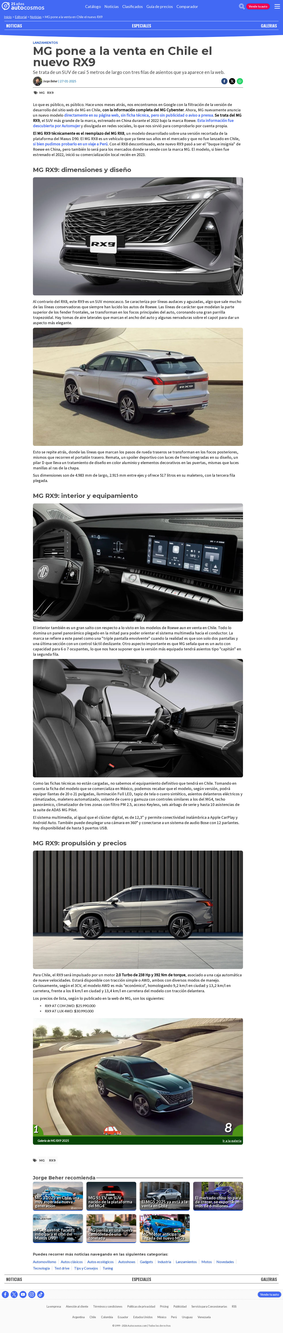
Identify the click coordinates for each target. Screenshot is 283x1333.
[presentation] (138, 1077)
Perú (174, 1317)
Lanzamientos (45, 42)
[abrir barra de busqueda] (242, 6)
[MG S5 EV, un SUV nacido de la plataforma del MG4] (111, 1196)
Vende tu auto (258, 6)
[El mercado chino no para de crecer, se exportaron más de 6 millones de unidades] (218, 1196)
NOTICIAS (14, 26)
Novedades (225, 1262)
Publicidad (180, 1306)
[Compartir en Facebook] (224, 81)
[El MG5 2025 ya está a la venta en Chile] (165, 1196)
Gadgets (146, 1262)
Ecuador (123, 1317)
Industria (164, 1262)
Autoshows (126, 1262)
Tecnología (41, 1268)
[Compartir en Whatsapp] (240, 81)
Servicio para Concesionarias (209, 1306)
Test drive (61, 1268)
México (161, 1317)
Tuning (108, 1268)
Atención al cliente (77, 1306)
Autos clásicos (72, 1262)
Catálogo (93, 6)
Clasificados (132, 6)
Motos (206, 1262)
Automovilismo (44, 1262)
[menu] (277, 6)
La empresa (54, 1306)
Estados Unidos (143, 1317)
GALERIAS (269, 26)
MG (42, 93)
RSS (234, 1306)
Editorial (21, 17)
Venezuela (204, 1317)
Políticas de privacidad (141, 1306)
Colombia (107, 1317)
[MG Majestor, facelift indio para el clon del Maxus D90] (58, 1228)
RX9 (50, 93)
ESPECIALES (141, 26)
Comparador (187, 6)
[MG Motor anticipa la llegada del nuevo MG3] (165, 1228)
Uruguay (187, 1317)
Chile (93, 1317)
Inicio (8, 17)
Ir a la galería (232, 1140)
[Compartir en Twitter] (232, 81)
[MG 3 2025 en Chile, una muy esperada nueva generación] (58, 1196)
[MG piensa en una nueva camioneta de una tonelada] (111, 1228)
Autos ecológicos (100, 1262)
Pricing (164, 1306)
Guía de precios (159, 6)
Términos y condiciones (107, 1306)
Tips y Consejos (86, 1268)
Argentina (78, 1317)
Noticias (111, 6)
